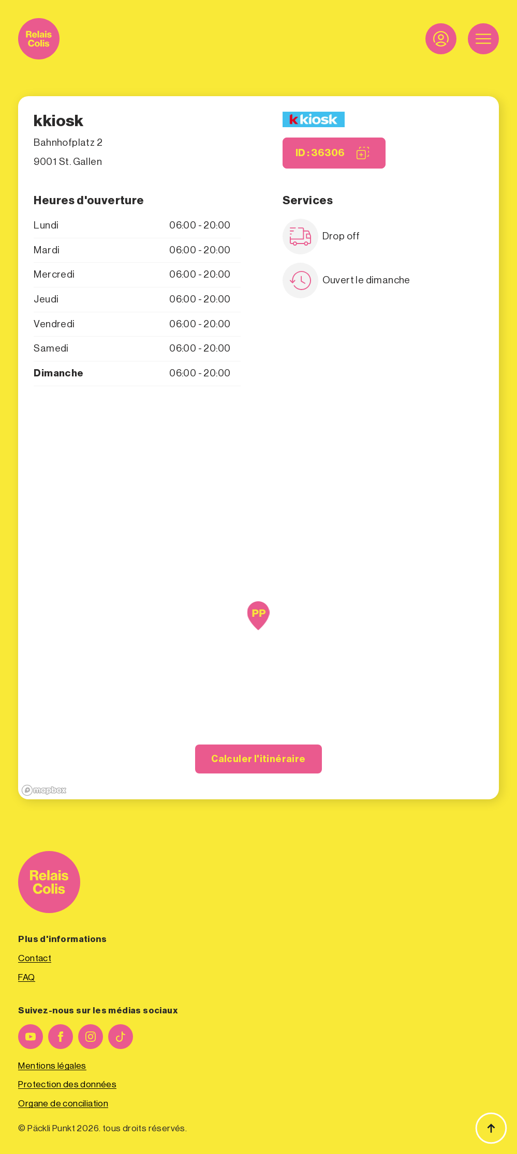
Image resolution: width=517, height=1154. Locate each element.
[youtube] (30, 1036)
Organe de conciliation (63, 1103)
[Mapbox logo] (44, 790)
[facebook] (60, 1036)
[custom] (120, 1036)
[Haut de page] (491, 1128)
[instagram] (90, 1036)
